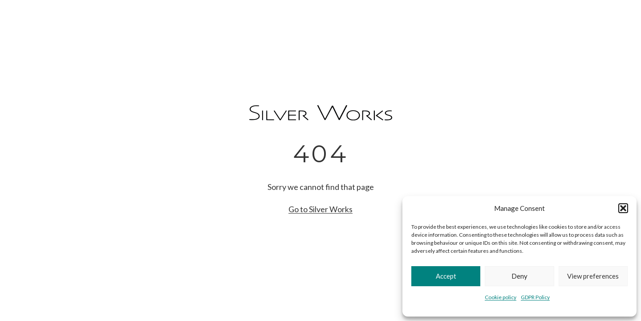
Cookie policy (500, 297)
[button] (623, 208)
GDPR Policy (535, 297)
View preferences (593, 276)
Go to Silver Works (320, 209)
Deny (519, 276)
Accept (446, 276)
